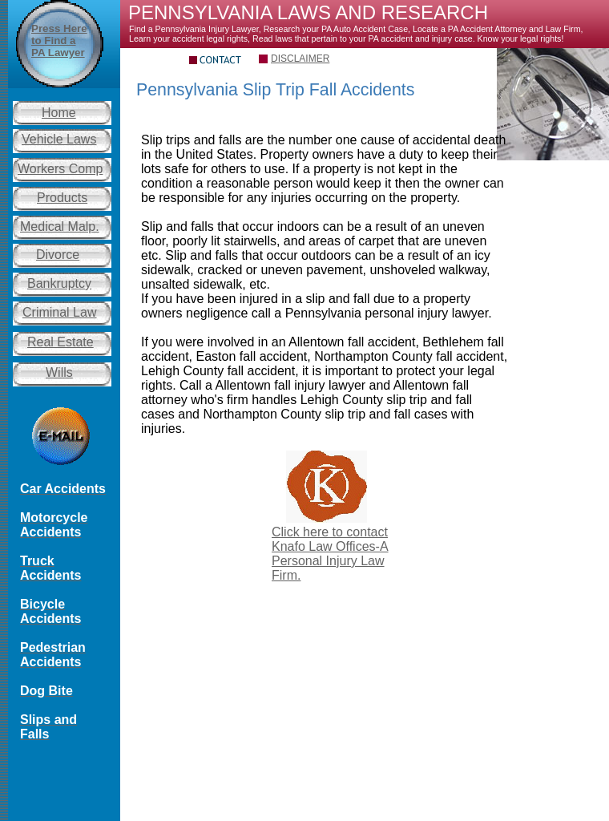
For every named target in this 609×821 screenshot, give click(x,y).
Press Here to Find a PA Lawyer (59, 40)
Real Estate (60, 342)
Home (59, 112)
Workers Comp (60, 169)
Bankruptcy (59, 283)
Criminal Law (59, 312)
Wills (59, 372)
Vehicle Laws (59, 139)
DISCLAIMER (300, 58)
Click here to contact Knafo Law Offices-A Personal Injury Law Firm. (330, 553)
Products (62, 197)
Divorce (57, 254)
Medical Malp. (59, 226)
